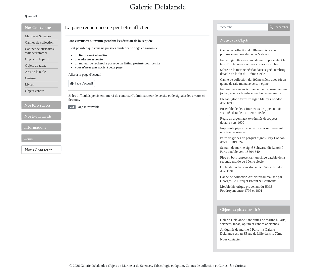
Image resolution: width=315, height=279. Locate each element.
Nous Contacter (38, 149)
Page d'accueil (81, 83)
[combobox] (242, 27)
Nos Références (37, 105)
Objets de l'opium (37, 59)
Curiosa (30, 78)
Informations (35, 127)
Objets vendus (34, 91)
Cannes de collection (39, 42)
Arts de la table (35, 72)
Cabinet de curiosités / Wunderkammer (40, 51)
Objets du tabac (35, 65)
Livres (29, 84)
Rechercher (279, 27)
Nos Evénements (38, 116)
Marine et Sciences (38, 36)
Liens (28, 138)
